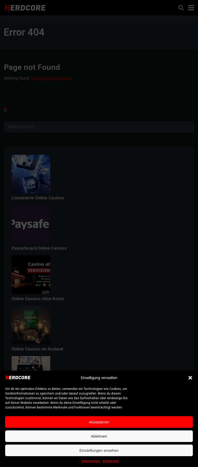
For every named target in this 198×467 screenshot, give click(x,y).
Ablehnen (99, 436)
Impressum (111, 461)
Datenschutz (91, 461)
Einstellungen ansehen (99, 450)
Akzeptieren (99, 422)
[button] (190, 377)
